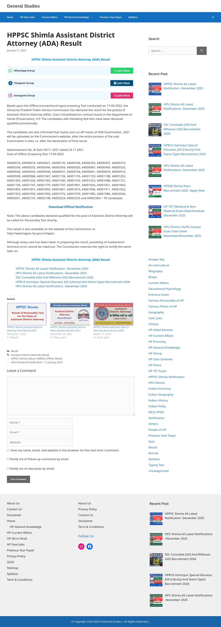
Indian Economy (159, 389)
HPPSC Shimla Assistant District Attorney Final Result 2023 (24, 328)
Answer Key (156, 259)
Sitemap (12, 568)
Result (14, 351)
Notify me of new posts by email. (32, 469)
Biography (155, 271)
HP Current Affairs (161, 336)
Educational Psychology (164, 289)
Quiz (151, 441)
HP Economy (157, 342)
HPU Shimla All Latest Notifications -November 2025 (51, 286)
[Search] (202, 51)
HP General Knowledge (80, 17)
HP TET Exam (157, 371)
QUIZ (10, 562)
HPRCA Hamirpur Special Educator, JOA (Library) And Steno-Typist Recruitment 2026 (73, 282)
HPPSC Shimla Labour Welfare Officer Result (36, 358)
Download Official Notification (71, 207)
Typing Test (156, 465)
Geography (156, 312)
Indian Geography (160, 394)
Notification (156, 418)
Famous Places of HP (162, 306)
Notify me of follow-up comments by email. (39, 459)
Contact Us (14, 509)
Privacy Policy (16, 556)
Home (10, 17)
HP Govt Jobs (27, 17)
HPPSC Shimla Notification (166, 377)
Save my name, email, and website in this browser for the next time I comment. (65, 450)
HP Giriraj (155, 353)
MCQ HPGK (156, 412)
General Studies (23, 6)
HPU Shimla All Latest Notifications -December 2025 (51, 273)
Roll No (153, 453)
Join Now (122, 71)
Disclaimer (14, 515)
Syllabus (133, 17)
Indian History (158, 400)
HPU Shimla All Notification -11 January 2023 (37, 362)
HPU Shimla (156, 383)
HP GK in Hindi (17, 538)
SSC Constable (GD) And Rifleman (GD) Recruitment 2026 (54, 277)
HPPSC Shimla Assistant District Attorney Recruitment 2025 (111, 328)
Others (153, 424)
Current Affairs (49, 17)
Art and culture (158, 265)
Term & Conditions (19, 580)
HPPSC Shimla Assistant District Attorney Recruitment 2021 (68, 328)
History (153, 324)
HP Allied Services (160, 330)
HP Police (154, 365)
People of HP (157, 430)
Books (152, 277)
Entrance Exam (158, 295)
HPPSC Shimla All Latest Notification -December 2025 (52, 268)
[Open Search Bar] (213, 17)
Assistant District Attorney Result (30, 355)
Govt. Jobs (155, 318)
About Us (13, 503)
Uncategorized (158, 471)
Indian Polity (157, 406)
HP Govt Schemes (160, 359)
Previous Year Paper (111, 17)
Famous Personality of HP (166, 300)
